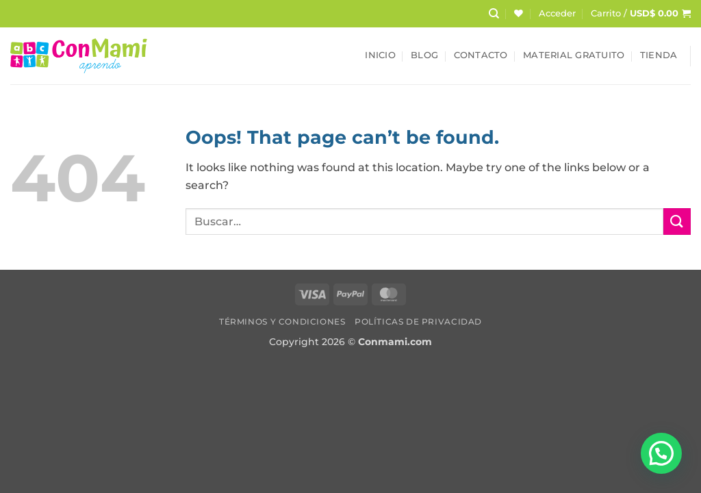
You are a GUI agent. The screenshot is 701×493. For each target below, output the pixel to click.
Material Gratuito (573, 55)
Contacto (481, 55)
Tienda (659, 55)
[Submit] (677, 221)
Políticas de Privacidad (418, 321)
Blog (424, 55)
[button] (557, 14)
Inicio (380, 55)
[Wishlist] (518, 13)
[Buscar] (494, 13)
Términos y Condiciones (282, 321)
